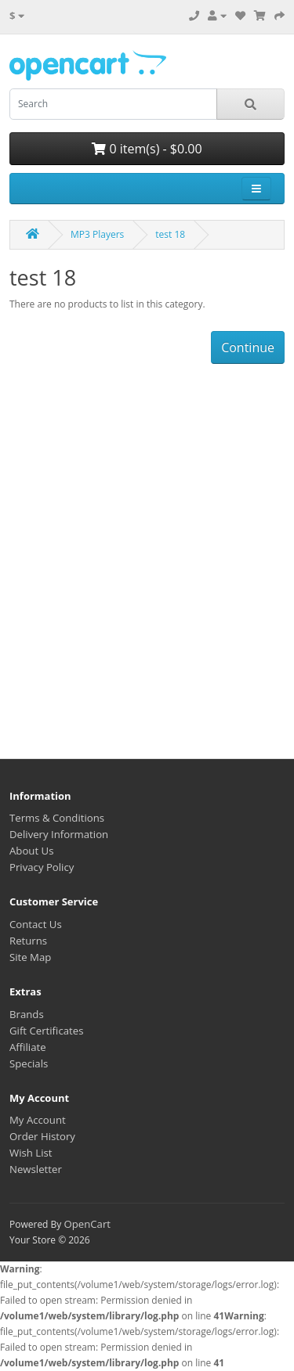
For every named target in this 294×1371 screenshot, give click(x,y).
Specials (28, 1063)
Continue (247, 347)
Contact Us (35, 924)
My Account (37, 1120)
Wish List (31, 1153)
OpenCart (87, 1224)
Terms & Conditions (56, 818)
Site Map (30, 957)
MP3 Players (97, 234)
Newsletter (35, 1169)
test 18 (170, 234)
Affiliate (27, 1047)
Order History (42, 1136)
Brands (26, 1014)
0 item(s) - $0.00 (146, 148)
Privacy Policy (41, 867)
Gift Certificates (46, 1031)
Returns (28, 941)
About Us (31, 851)
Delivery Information (58, 834)
